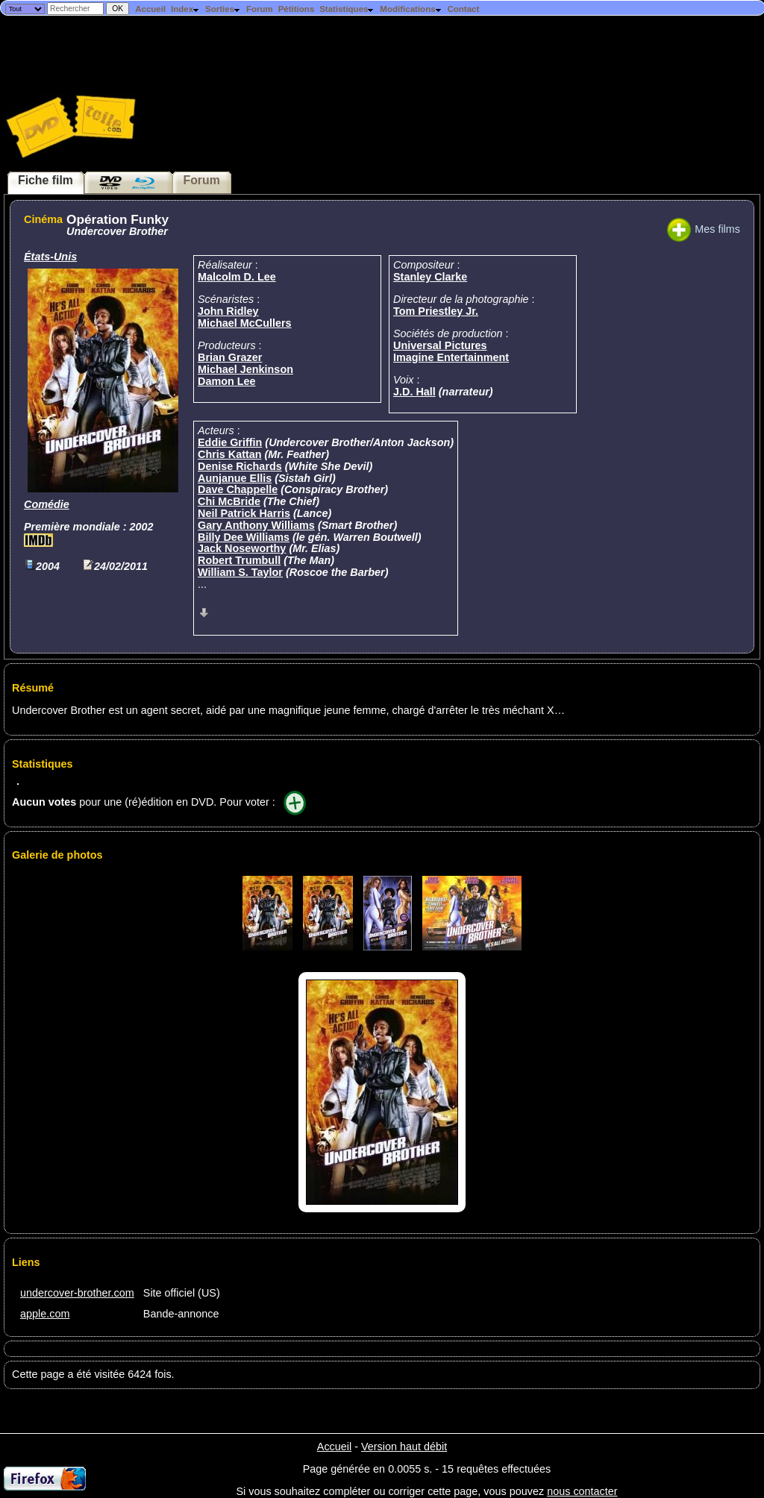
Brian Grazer (230, 357)
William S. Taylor (240, 572)
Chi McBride (229, 501)
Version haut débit (404, 1446)
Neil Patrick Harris (244, 513)
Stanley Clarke (430, 277)
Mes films (703, 229)
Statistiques (347, 8)
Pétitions (296, 8)
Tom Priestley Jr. (435, 311)
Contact (463, 8)
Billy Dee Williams (243, 537)
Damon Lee (227, 381)
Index (185, 8)
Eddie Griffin (230, 442)
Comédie (46, 504)
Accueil (150, 8)
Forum (259, 8)
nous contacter (582, 1491)
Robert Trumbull (239, 560)
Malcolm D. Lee (237, 277)
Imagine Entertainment (451, 357)
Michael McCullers (245, 323)
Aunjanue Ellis (235, 478)
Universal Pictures (440, 345)
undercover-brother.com (77, 1293)
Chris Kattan (230, 454)
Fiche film (45, 180)
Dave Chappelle (238, 489)
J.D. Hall (414, 392)
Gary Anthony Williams (256, 525)
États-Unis (50, 257)
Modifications (411, 8)
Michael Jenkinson (245, 369)
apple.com (44, 1314)
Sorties (223, 8)
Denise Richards (240, 466)
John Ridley (228, 311)
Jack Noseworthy (242, 548)
